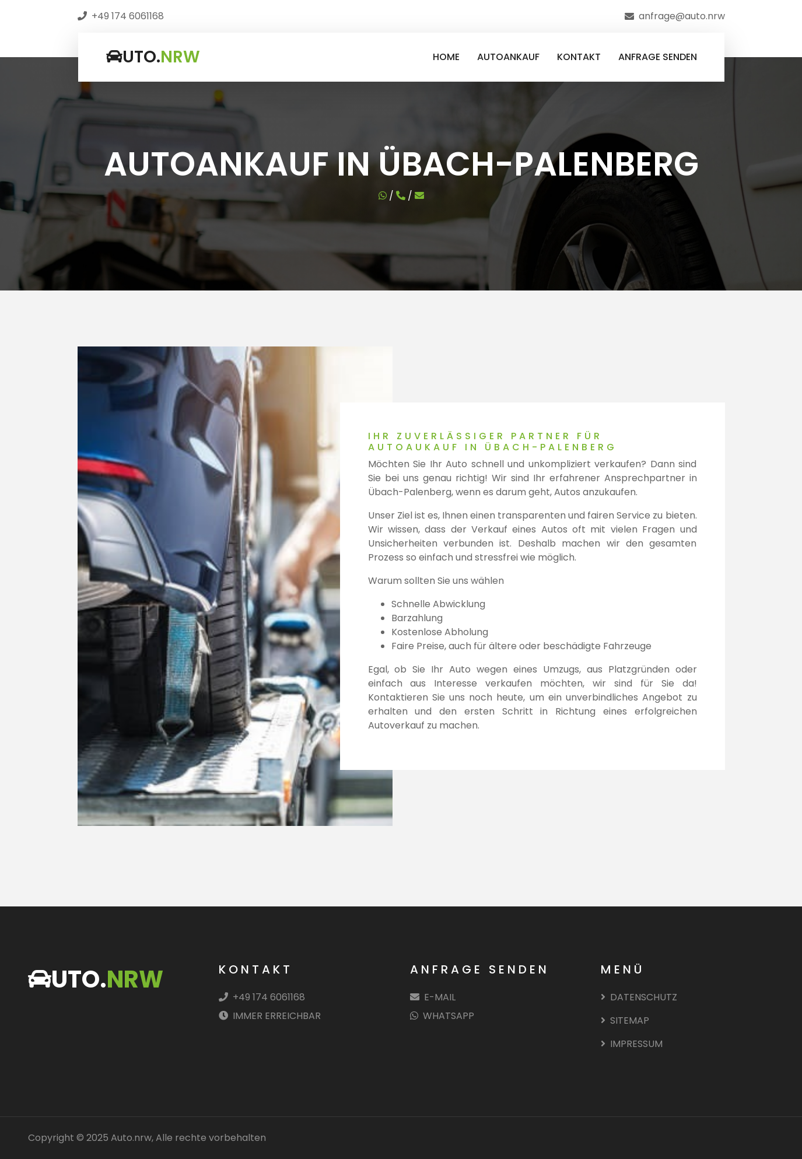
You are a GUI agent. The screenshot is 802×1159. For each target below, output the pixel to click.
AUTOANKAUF (508, 57)
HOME (446, 57)
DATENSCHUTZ (639, 997)
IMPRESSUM (632, 1044)
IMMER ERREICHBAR (270, 1016)
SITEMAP (625, 1020)
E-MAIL (433, 997)
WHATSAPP (442, 1016)
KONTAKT (579, 57)
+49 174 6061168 (262, 997)
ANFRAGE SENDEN (657, 57)
